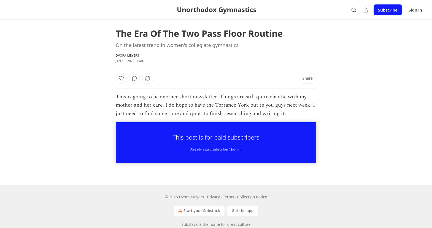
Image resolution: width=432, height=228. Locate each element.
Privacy (213, 196)
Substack (190, 224)
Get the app (243, 210)
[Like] (121, 78)
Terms (228, 196)
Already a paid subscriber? (215, 149)
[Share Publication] (365, 9)
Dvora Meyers (127, 55)
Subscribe (388, 10)
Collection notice (252, 196)
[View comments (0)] (134, 78)
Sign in (415, 10)
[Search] (353, 9)
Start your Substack (198, 211)
